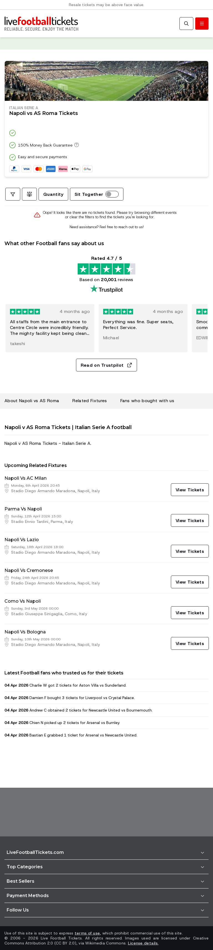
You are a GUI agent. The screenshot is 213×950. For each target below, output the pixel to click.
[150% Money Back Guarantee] (76, 145)
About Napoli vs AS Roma (31, 401)
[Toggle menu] (202, 23)
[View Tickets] (190, 490)
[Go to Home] (41, 23)
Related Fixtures (89, 401)
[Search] (186, 23)
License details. (143, 943)
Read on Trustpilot (107, 365)
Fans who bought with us (147, 401)
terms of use (87, 933)
